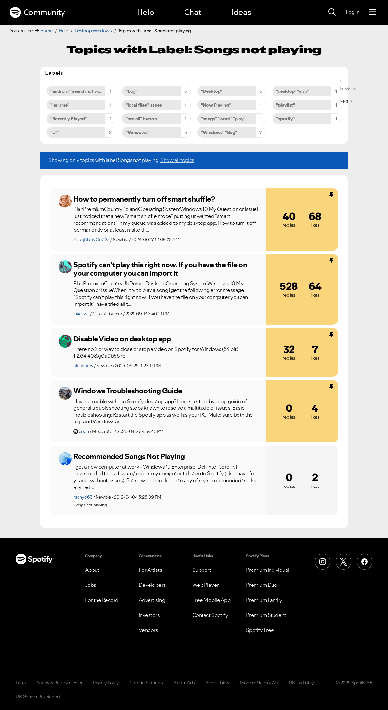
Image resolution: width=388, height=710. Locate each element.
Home (46, 30)
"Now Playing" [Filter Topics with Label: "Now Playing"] (216, 105)
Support (201, 569)
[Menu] (372, 12)
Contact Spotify (210, 615)
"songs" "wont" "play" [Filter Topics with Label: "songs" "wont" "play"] (223, 118)
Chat (192, 12)
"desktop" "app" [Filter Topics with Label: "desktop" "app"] (292, 91)
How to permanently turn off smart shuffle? (144, 199)
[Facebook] (364, 562)
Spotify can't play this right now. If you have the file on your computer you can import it (160, 269)
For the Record (101, 599)
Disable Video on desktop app (122, 339)
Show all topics (177, 160)
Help (145, 12)
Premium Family (264, 599)
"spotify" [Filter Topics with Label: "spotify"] (285, 118)
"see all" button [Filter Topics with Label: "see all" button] (141, 118)
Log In (352, 12)
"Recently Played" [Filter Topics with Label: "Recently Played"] (68, 118)
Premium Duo (261, 584)
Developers (152, 584)
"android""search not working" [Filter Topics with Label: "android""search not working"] (81, 91)
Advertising (152, 599)
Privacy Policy (106, 682)
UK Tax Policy (301, 682)
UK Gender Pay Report (38, 697)
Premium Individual (267, 569)
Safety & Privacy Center (60, 682)
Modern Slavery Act (259, 682)
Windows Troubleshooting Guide (127, 391)
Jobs (90, 584)
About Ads (184, 682)
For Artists (150, 569)
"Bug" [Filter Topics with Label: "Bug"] (131, 91)
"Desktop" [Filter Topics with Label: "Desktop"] (211, 91)
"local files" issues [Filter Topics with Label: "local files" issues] (144, 105)
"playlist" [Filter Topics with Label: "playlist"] (285, 105)
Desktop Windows (93, 30)
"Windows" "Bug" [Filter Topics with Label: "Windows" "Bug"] (219, 132)
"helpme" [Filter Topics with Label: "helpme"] (59, 105)
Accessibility (217, 682)
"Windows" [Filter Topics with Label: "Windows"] (137, 132)
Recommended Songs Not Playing (129, 456)
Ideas (241, 12)
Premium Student (266, 615)
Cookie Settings (146, 682)
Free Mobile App (211, 599)
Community (37, 12)
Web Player (205, 584)
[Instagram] (322, 562)
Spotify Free (260, 630)
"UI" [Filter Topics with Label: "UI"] (54, 132)
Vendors (148, 630)
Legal (21, 682)
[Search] (332, 12)
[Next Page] (345, 101)
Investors (149, 615)
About (92, 569)
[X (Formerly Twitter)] (343, 562)
